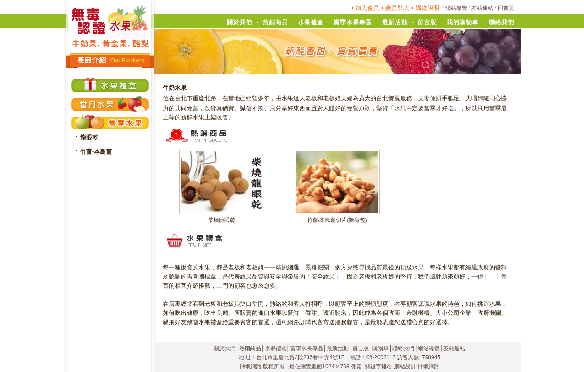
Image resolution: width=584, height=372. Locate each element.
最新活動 (338, 348)
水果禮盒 (276, 348)
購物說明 (427, 8)
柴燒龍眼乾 (221, 220)
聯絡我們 (403, 348)
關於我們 (224, 348)
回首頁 (506, 8)
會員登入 (397, 8)
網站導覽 (456, 8)
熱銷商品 (250, 348)
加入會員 (367, 8)
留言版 (360, 348)
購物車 (380, 348)
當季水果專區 (306, 348)
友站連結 (482, 8)
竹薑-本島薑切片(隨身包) (337, 220)
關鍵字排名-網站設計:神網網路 (402, 366)
